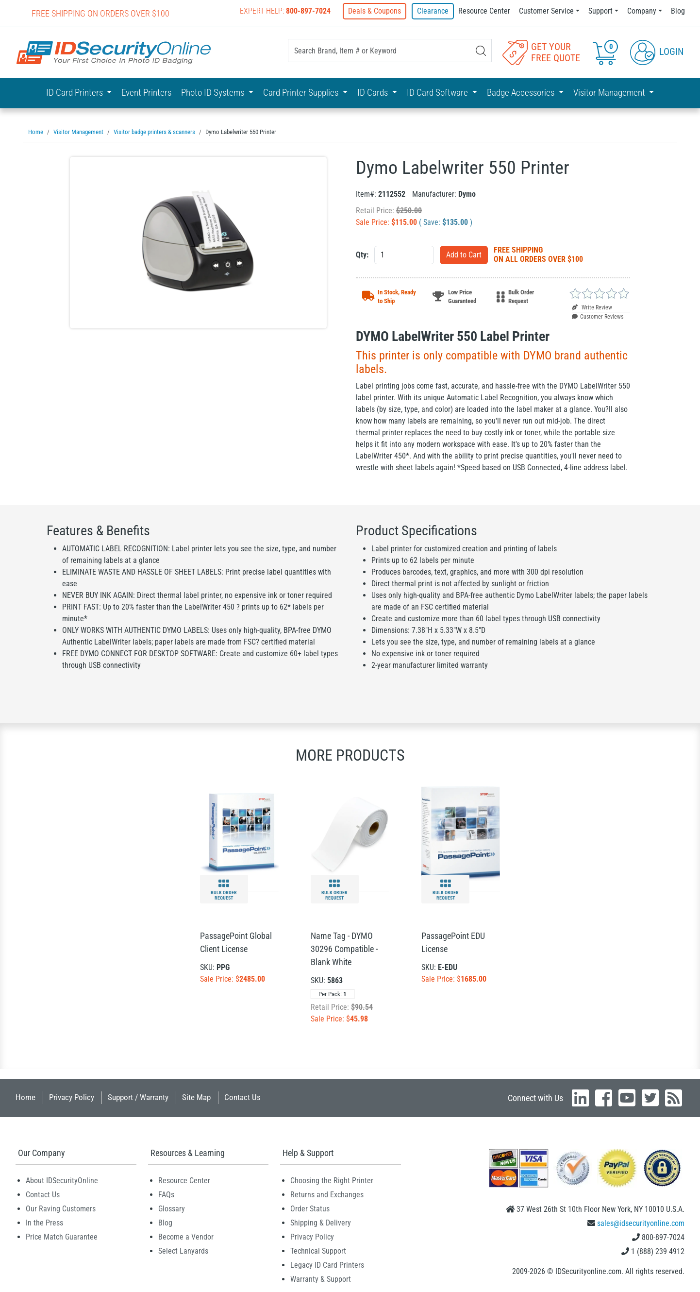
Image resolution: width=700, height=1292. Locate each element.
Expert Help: (286, 11)
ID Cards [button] (373, 92)
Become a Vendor (186, 1236)
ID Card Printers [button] (75, 92)
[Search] (480, 50)
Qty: (362, 254)
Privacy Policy (71, 1097)
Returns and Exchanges (327, 1194)
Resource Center (484, 11)
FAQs (166, 1194)
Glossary (171, 1208)
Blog (678, 11)
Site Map (196, 1097)
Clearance (433, 11)
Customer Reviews (597, 316)
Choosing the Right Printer (331, 1180)
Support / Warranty (138, 1097)
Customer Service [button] (546, 11)
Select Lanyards (183, 1250)
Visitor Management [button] (610, 92)
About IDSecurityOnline (62, 1180)
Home (25, 1097)
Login (656, 51)
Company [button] (641, 11)
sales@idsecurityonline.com (640, 1222)
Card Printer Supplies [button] (301, 92)
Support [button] (600, 11)
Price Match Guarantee (62, 1236)
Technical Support (318, 1250)
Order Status (310, 1208)
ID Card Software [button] (438, 92)
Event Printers (146, 92)
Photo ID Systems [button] (213, 92)
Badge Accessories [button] (521, 92)
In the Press (44, 1222)
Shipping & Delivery (320, 1222)
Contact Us (242, 1097)
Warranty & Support (320, 1278)
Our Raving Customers (61, 1208)
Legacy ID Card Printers (327, 1264)
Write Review (592, 307)
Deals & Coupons (376, 11)
